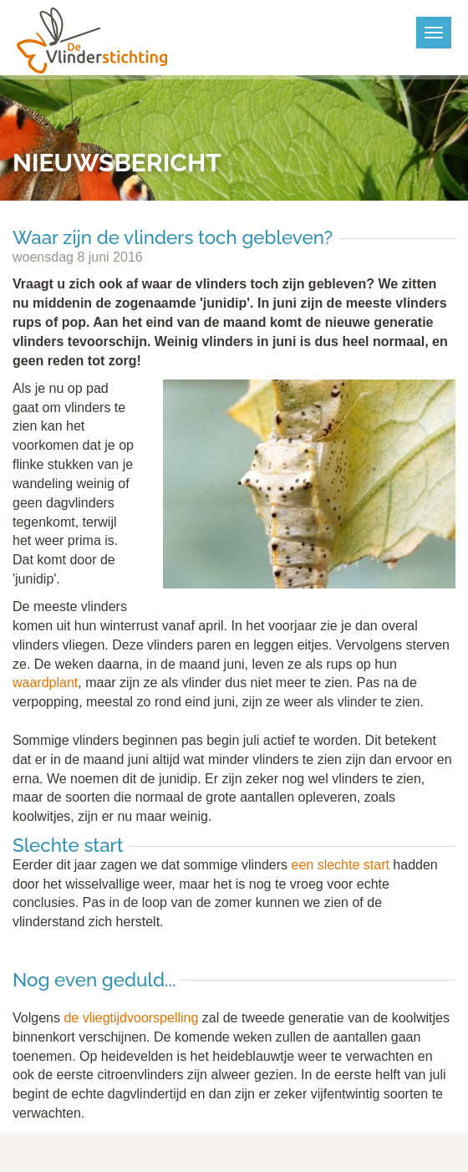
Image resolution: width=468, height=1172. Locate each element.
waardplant (45, 682)
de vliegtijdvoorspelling (131, 1018)
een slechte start (340, 865)
